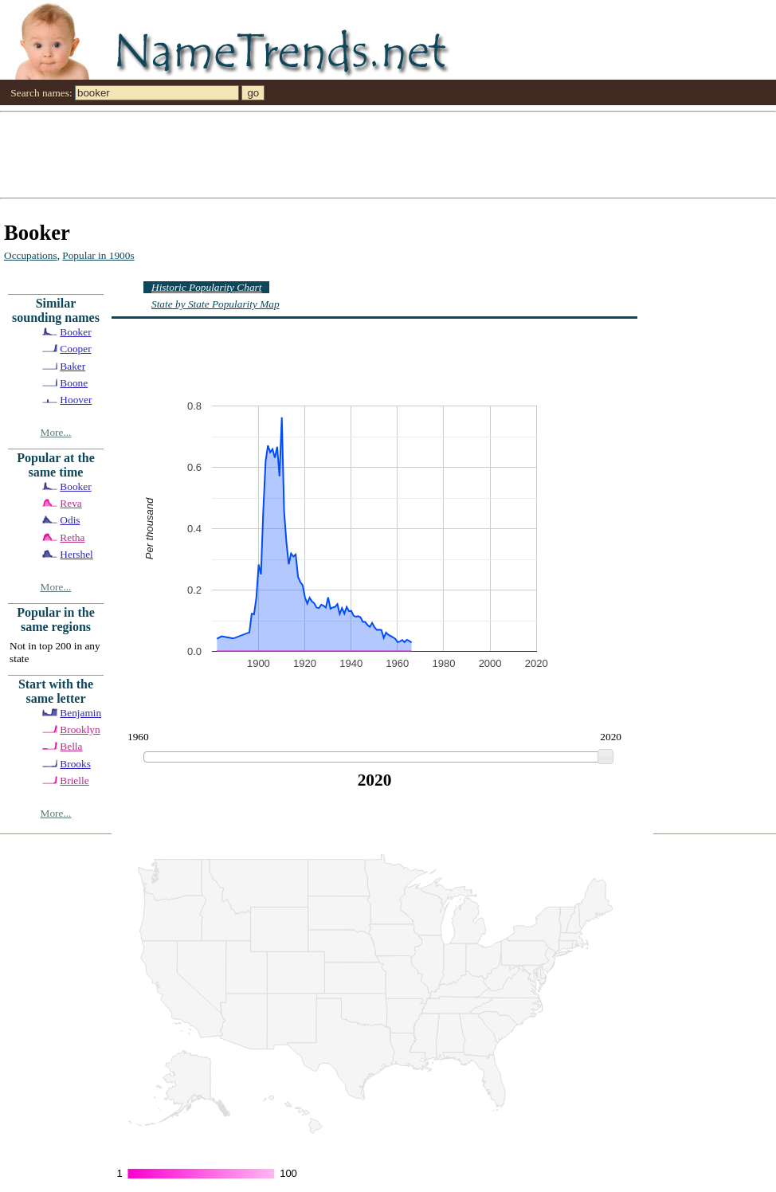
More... (56, 432)
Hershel (76, 554)
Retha (72, 537)
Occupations (30, 255)
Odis (70, 520)
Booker (75, 332)
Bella (71, 746)
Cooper (75, 349)
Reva (70, 503)
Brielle (74, 780)
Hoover (76, 400)
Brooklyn (80, 729)
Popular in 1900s (98, 255)
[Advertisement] (355, 154)
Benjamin (80, 713)
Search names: (41, 93)
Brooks (75, 764)
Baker (72, 366)
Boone (74, 383)
